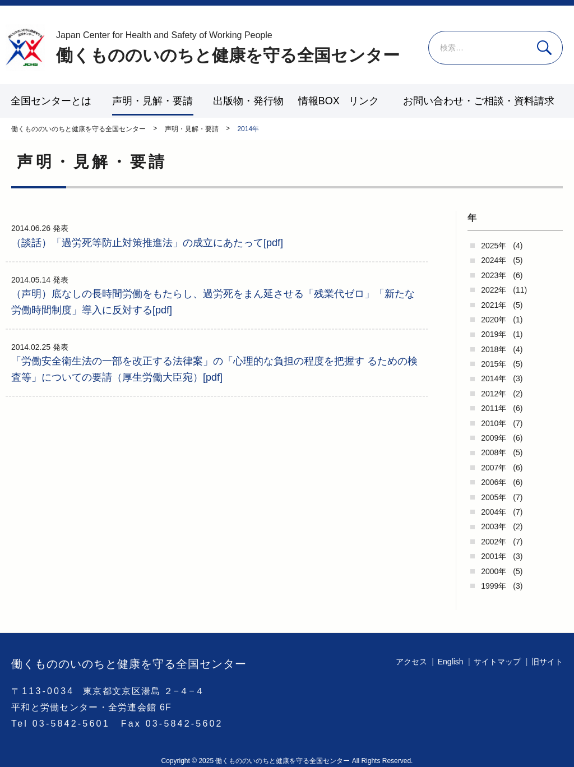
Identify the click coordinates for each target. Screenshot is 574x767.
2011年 (493, 408)
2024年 (493, 260)
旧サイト (547, 661)
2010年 (493, 423)
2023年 (493, 275)
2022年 (493, 289)
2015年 (493, 363)
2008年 (493, 452)
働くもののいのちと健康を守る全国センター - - (25, 47)
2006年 (493, 482)
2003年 (493, 526)
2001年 (493, 556)
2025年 (493, 245)
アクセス (411, 661)
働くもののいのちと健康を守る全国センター (228, 47)
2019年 (493, 334)
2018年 (493, 349)
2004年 (493, 511)
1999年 (493, 585)
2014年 (493, 378)
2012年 (493, 393)
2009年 (493, 437)
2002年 (493, 541)
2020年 (493, 319)
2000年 (493, 571)
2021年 (493, 305)
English (451, 661)
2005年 (493, 497)
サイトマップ (497, 661)
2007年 (493, 467)
